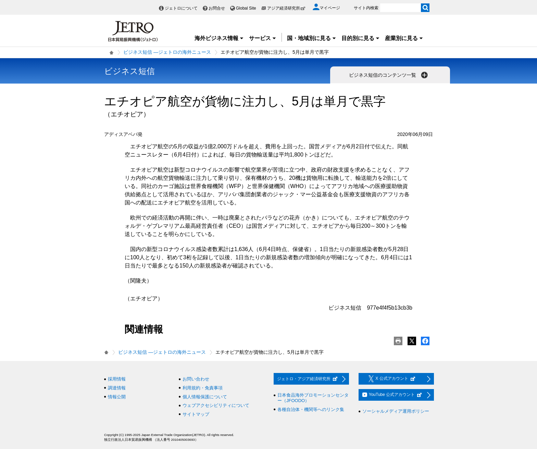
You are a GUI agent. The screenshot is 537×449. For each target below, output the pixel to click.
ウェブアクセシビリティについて (216, 405)
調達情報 (117, 387)
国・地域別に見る (311, 38)
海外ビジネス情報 (219, 38)
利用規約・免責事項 (203, 387)
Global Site (246, 8)
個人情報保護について (205, 396)
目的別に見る (360, 38)
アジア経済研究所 (286, 8)
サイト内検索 (366, 7)
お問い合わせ (196, 379)
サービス (262, 38)
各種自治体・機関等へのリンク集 (310, 409)
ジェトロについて (181, 8)
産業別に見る (404, 38)
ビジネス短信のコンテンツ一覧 (389, 75)
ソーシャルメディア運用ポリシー (395, 411)
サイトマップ (196, 414)
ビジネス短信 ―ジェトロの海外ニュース (167, 52)
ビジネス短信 (129, 71)
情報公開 (117, 396)
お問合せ (217, 8)
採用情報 (117, 379)
